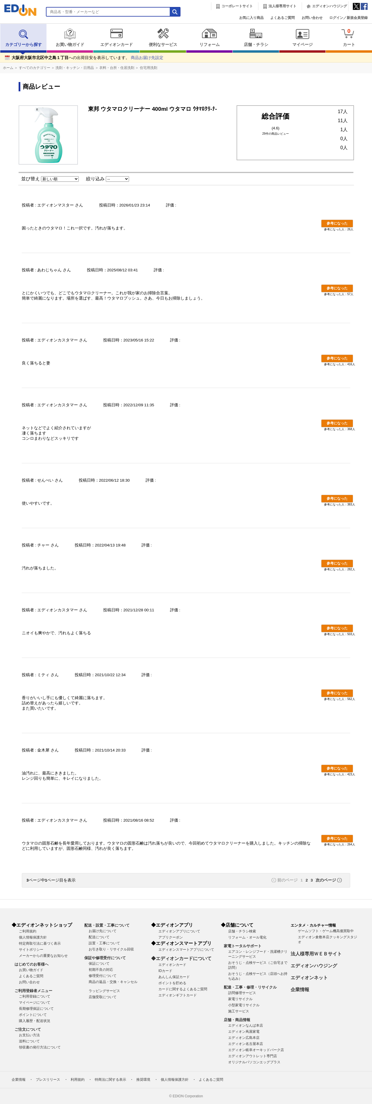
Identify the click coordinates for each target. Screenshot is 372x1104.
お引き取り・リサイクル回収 (111, 949)
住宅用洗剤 (148, 68)
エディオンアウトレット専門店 (252, 1056)
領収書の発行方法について (40, 1047)
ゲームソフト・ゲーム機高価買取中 (326, 931)
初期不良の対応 (101, 970)
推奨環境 (143, 1080)
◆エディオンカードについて (181, 958)
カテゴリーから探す (23, 37)
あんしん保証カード (174, 977)
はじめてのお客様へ (32, 964)
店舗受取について (103, 997)
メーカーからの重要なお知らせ (43, 956)
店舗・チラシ (256, 37)
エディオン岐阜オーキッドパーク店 (256, 1050)
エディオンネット (309, 977)
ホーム (8, 68)
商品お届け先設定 (147, 58)
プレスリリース (48, 1080)
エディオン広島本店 (244, 1038)
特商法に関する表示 (110, 1080)
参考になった (337, 223)
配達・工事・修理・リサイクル (250, 987)
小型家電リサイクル (244, 1005)
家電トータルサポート (243, 946)
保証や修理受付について (105, 958)
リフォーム (209, 37)
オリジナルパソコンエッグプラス (254, 1062)
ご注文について (28, 1029)
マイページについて (34, 1002)
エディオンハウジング (329, 6)
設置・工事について (104, 943)
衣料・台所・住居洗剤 (116, 68)
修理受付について (103, 976)
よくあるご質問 (282, 18)
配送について (99, 937)
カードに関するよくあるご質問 (182, 989)
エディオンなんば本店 (245, 1025)
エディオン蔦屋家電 (244, 1032)
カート (348, 37)
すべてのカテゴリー (34, 68)
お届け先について (103, 931)
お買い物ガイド (70, 37)
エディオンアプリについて (179, 931)
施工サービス (238, 1011)
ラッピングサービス (104, 991)
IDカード (165, 971)
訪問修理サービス (242, 993)
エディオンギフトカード (177, 995)
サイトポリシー (31, 950)
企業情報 (300, 989)
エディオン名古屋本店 (245, 1044)
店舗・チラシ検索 (242, 931)
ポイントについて (33, 1015)
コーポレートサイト (237, 6)
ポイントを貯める (172, 983)
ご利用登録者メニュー (33, 991)
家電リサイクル (240, 999)
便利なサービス (163, 37)
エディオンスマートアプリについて (186, 950)
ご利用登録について (34, 996)
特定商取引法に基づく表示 (40, 943)
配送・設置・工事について (107, 925)
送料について (29, 1041)
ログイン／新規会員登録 (348, 18)
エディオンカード (116, 37)
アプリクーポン (170, 937)
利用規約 (78, 1080)
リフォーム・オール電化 (247, 937)
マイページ (302, 37)
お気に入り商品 (251, 18)
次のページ (326, 880)
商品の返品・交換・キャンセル (113, 982)
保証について (99, 963)
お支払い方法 (29, 1035)
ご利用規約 (27, 931)
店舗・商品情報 (237, 1020)
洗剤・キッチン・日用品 (75, 68)
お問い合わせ (312, 18)
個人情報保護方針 (33, 937)
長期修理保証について (36, 1009)
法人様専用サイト (282, 6)
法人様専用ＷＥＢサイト (316, 953)
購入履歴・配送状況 (34, 1021)
